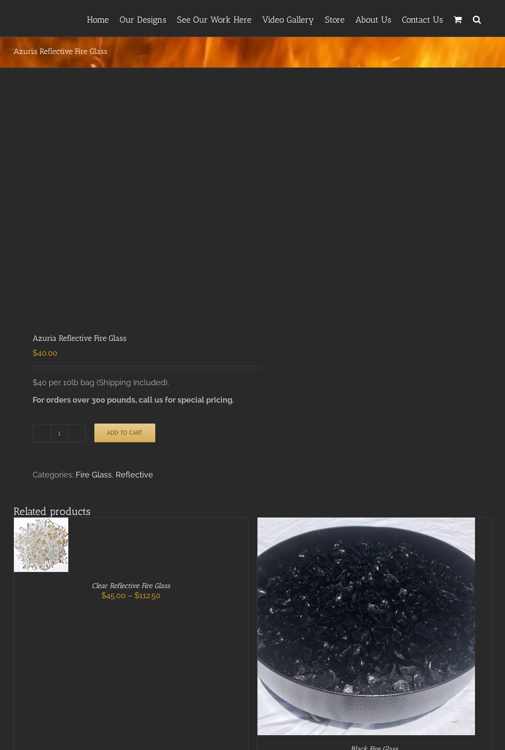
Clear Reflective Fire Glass (131, 586)
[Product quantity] (59, 433)
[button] (477, 18)
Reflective (134, 474)
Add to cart (125, 433)
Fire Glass (94, 474)
